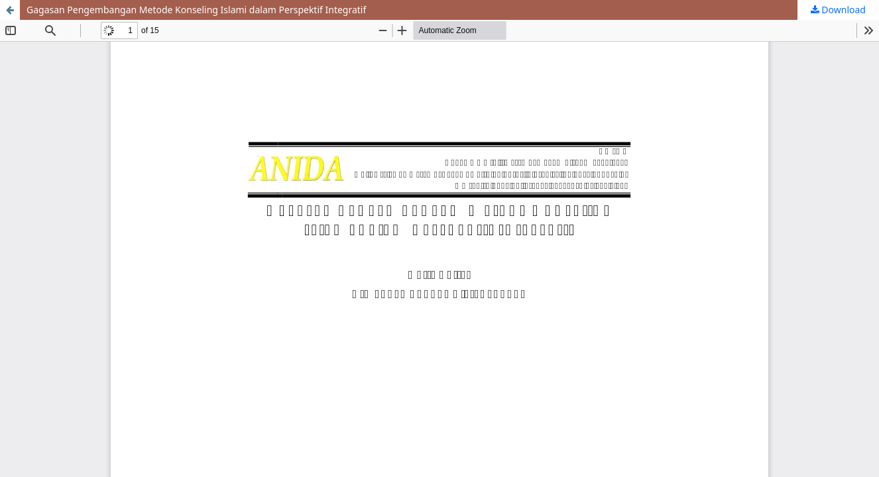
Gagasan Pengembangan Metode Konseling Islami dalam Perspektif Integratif (196, 9)
